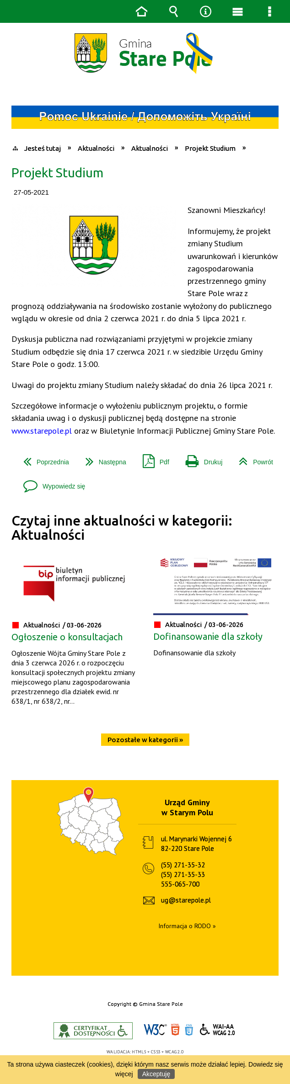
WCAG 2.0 (217, 1029)
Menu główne (237, 11)
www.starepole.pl (41, 430)
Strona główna (141, 11)
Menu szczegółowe (269, 11)
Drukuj (200, 458)
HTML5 (175, 1029)
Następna (102, 458)
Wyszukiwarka (173, 11)
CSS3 (189, 1029)
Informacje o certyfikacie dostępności (93, 1030)
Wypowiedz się (50, 482)
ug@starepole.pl (186, 900)
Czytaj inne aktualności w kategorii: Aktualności (121, 528)
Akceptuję (156, 1074)
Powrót (252, 458)
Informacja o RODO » (187, 926)
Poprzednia (42, 458)
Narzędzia (205, 11)
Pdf (152, 458)
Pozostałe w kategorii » (145, 740)
